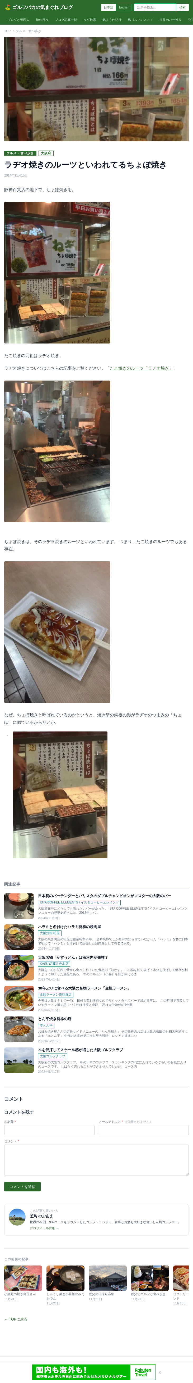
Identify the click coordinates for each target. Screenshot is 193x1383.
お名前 (10, 1122)
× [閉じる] (160, 1372)
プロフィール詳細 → (44, 1228)
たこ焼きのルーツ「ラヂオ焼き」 (141, 368)
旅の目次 (42, 20)
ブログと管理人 (18, 20)
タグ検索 (89, 20)
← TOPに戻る (15, 1319)
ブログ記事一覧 (66, 20)
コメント (11, 1141)
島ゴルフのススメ (140, 20)
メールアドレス (126, 1122)
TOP (7, 31)
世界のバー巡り (170, 20)
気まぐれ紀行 (111, 20)
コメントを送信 (22, 1187)
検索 (182, 7)
